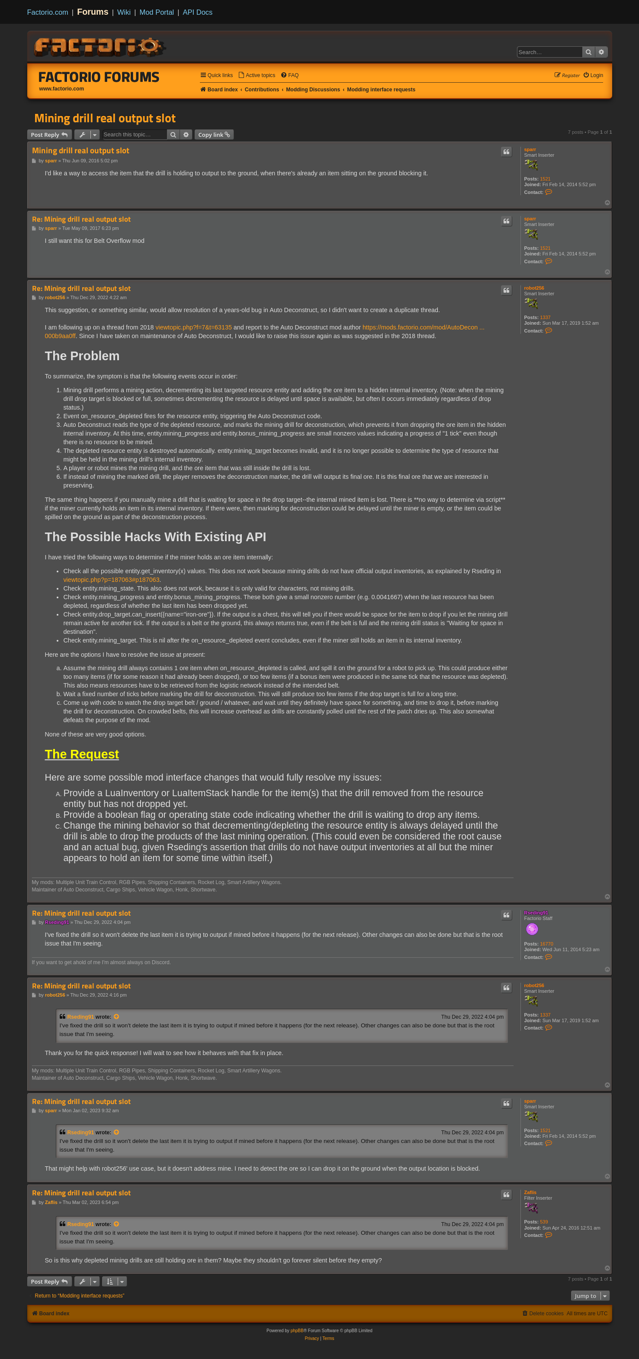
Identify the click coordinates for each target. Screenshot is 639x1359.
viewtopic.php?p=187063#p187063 (111, 579)
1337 (545, 317)
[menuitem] (256, 75)
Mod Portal (156, 12)
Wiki (124, 12)
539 (544, 1221)
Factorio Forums (99, 76)
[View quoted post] (117, 1017)
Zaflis (530, 1192)
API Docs (198, 12)
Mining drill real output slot (105, 118)
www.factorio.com (61, 89)
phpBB (297, 1330)
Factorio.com (47, 12)
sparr (530, 149)
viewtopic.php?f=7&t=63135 (193, 327)
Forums (93, 11)
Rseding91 (536, 912)
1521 (545, 178)
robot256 (534, 288)
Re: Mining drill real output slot (81, 219)
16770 (546, 943)
